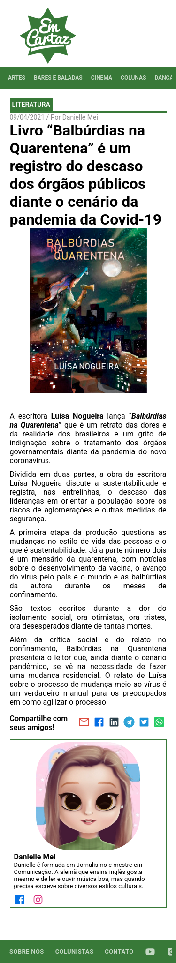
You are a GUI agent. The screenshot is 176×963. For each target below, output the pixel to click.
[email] (84, 723)
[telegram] (129, 723)
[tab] (17, 78)
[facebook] (99, 723)
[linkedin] (114, 723)
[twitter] (144, 723)
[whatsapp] (159, 723)
